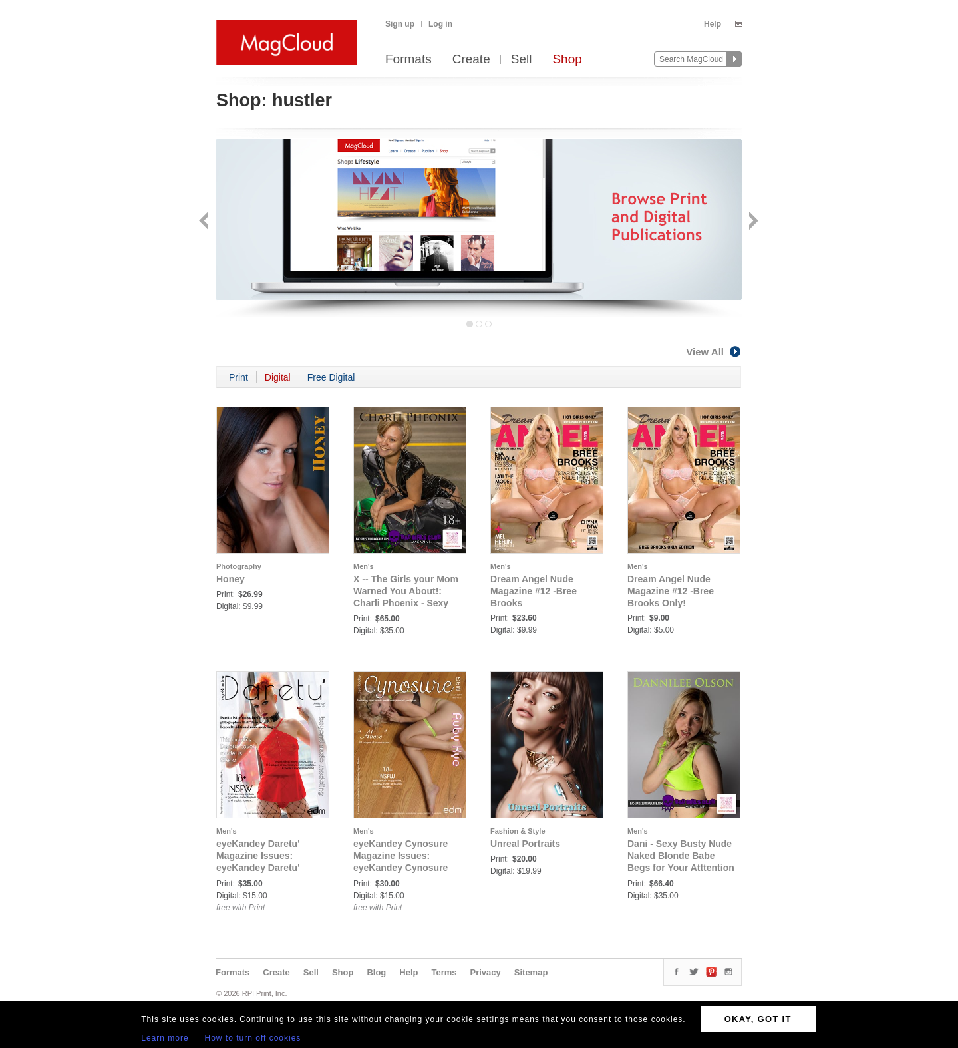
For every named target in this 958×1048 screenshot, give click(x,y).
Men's (363, 566)
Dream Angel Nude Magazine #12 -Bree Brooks (533, 591)
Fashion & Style (518, 831)
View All (714, 351)
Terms (443, 972)
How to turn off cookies (253, 1038)
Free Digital (331, 377)
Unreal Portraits (525, 843)
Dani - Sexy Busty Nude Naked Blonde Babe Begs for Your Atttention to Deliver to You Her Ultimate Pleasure (680, 867)
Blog (376, 972)
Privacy (485, 972)
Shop (566, 59)
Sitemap (531, 972)
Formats (408, 59)
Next (752, 222)
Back (205, 222)
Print (238, 377)
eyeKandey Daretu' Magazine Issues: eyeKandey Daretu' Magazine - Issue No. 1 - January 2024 (268, 867)
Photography (238, 566)
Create (471, 59)
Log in (440, 24)
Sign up (399, 24)
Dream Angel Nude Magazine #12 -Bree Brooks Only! (670, 591)
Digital (278, 377)
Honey (230, 579)
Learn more (164, 1038)
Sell (521, 59)
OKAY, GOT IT (758, 1019)
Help (712, 24)
